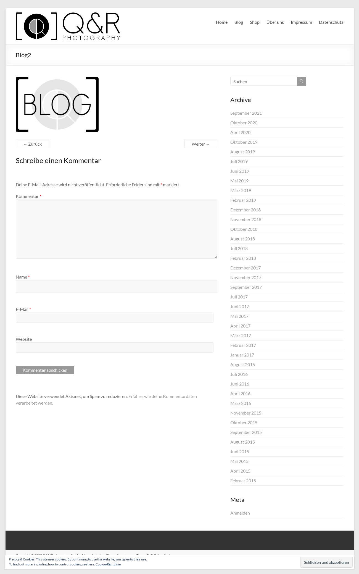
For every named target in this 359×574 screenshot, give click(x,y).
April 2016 (240, 393)
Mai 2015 (239, 461)
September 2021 (246, 113)
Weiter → (201, 143)
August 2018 (242, 238)
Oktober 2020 (243, 122)
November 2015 (245, 412)
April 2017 (240, 325)
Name (23, 276)
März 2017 (240, 335)
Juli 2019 (239, 161)
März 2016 (240, 403)
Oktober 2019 (243, 142)
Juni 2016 (239, 383)
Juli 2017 (239, 296)
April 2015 (240, 470)
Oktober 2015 (243, 422)
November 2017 (245, 277)
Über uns (275, 22)
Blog (238, 22)
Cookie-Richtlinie (108, 564)
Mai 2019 (239, 180)
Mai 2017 (239, 316)
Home (222, 22)
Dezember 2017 (245, 267)
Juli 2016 (239, 374)
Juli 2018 (239, 248)
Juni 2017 (239, 306)
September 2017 (246, 287)
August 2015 (242, 441)
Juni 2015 (239, 451)
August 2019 (242, 151)
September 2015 (246, 432)
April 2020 (240, 132)
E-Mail (23, 309)
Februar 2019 (243, 200)
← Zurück (32, 143)
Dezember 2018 (245, 209)
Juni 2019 (239, 171)
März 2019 (240, 190)
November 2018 (245, 219)
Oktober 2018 (243, 229)
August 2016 (242, 364)
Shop (255, 22)
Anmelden (240, 512)
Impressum (301, 22)
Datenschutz (331, 22)
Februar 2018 (243, 258)
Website (24, 339)
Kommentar (28, 196)
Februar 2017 (243, 345)
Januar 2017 (242, 354)
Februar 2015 (243, 480)
